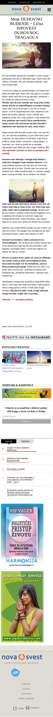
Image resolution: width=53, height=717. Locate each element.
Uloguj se (24, 3)
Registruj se (39, 3)
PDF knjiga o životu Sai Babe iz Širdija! (26, 411)
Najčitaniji (25, 441)
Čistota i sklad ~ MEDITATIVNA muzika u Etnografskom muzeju (12, 368)
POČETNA (26, 684)
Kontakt (12, 3)
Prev (4, 360)
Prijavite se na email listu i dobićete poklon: (26, 408)
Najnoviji (8, 441)
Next (49, 360)
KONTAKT (26, 689)
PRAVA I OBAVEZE (26, 699)
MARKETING (26, 694)
